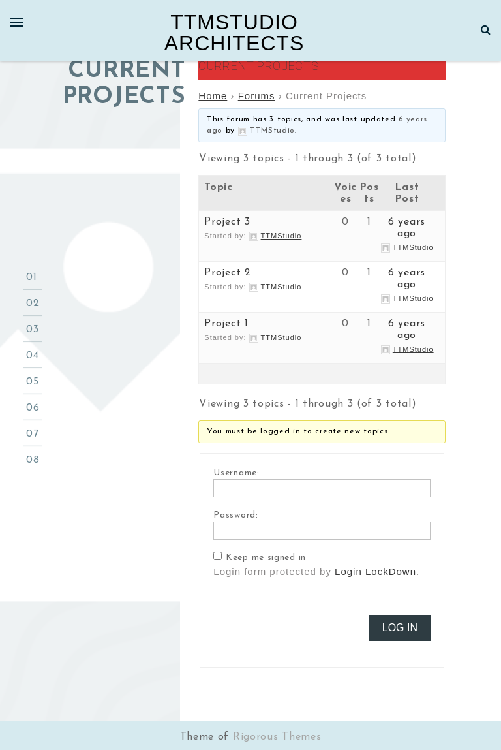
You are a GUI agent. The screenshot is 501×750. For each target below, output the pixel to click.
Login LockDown (375, 571)
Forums (256, 95)
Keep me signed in (266, 558)
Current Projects (258, 65)
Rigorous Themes (277, 737)
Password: (235, 515)
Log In (400, 627)
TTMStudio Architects (234, 33)
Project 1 (226, 324)
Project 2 (227, 273)
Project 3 (227, 222)
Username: (236, 473)
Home (212, 95)
